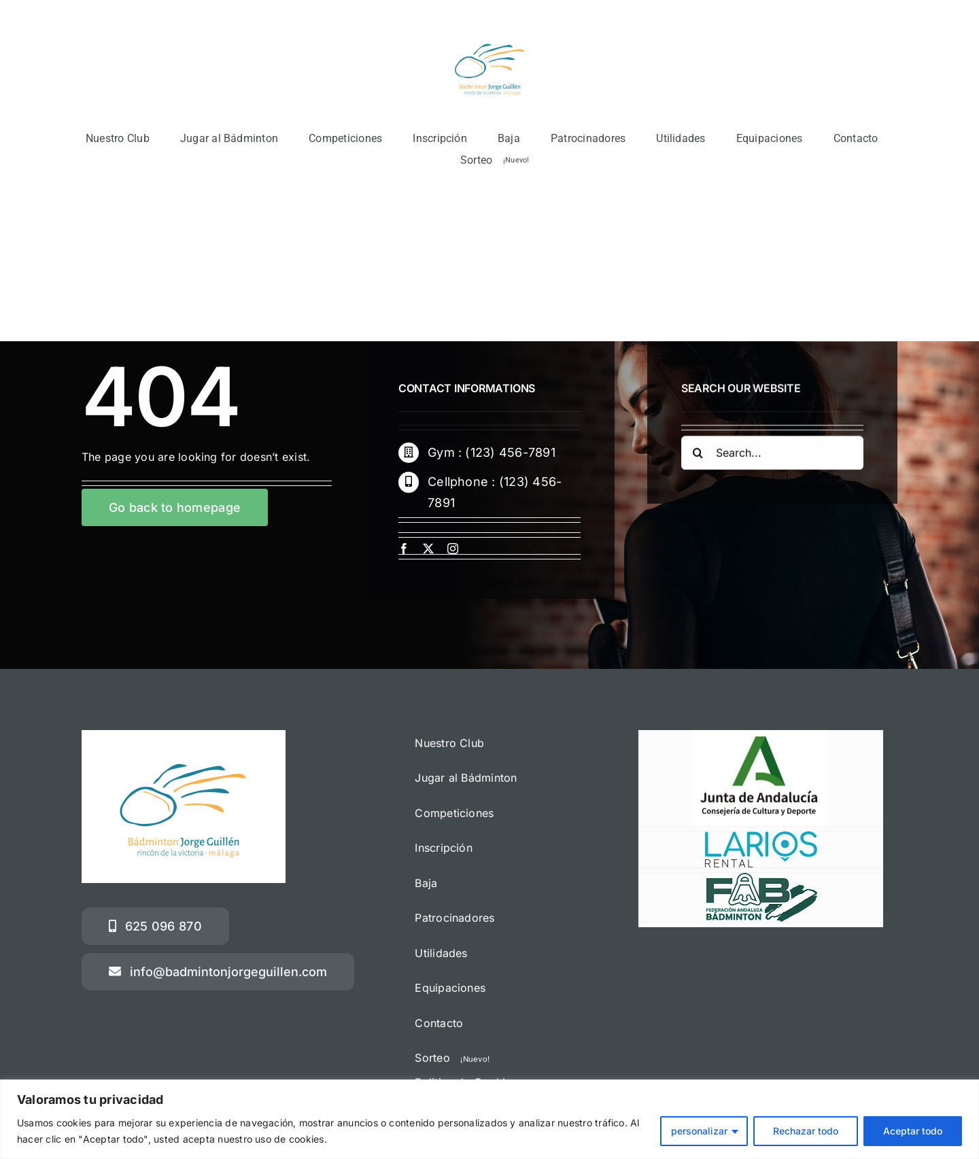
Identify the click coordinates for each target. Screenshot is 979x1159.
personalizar (699, 1131)
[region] (489, 1119)
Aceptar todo (912, 1131)
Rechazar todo (805, 1131)
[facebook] (403, 548)
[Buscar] (698, 455)
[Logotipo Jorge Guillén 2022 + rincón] (490, 30)
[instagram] (452, 548)
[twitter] (428, 548)
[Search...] (772, 455)
